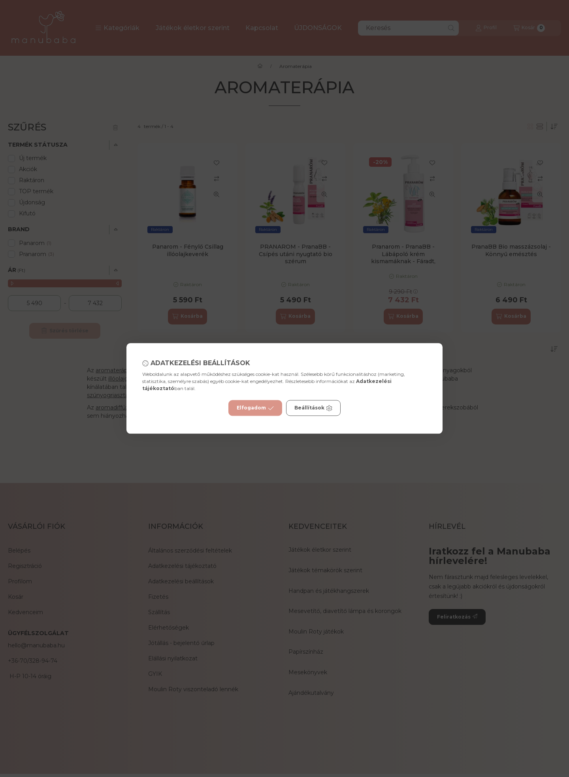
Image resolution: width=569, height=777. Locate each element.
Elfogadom (255, 408)
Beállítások (313, 408)
